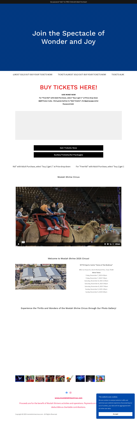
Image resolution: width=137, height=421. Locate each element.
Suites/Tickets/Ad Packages (68, 155)
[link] (67, 393)
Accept (115, 417)
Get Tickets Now (68, 148)
